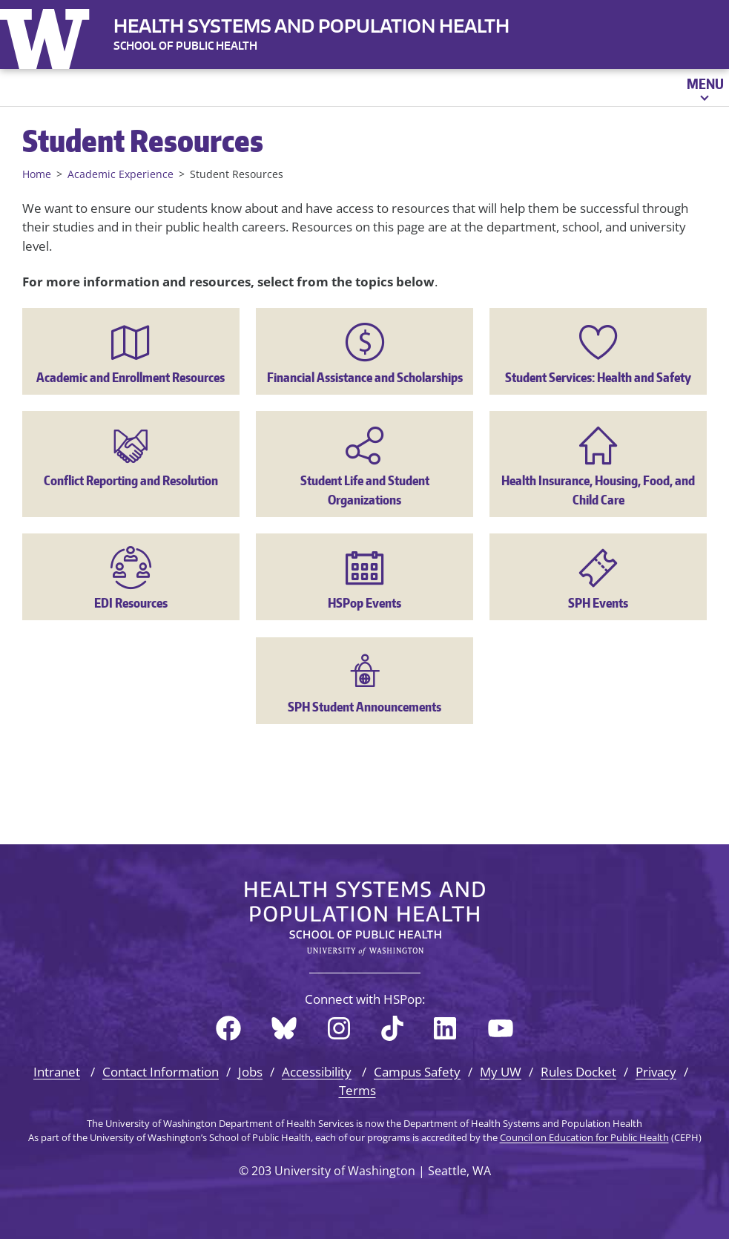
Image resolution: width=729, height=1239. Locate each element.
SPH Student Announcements (364, 706)
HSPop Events (364, 602)
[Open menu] (704, 87)
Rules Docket (578, 1071)
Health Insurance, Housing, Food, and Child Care (598, 489)
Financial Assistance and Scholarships (365, 377)
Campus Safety (417, 1071)
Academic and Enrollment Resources (130, 377)
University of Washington (48, 35)
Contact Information (160, 1071)
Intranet (56, 1071)
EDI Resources (131, 602)
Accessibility (317, 1071)
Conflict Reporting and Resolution (131, 480)
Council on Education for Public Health (584, 1137)
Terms (357, 1090)
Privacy (656, 1071)
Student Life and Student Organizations (364, 489)
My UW (500, 1071)
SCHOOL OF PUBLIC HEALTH (185, 45)
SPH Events (598, 602)
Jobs (250, 1071)
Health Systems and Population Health (311, 25)
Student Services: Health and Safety (598, 377)
